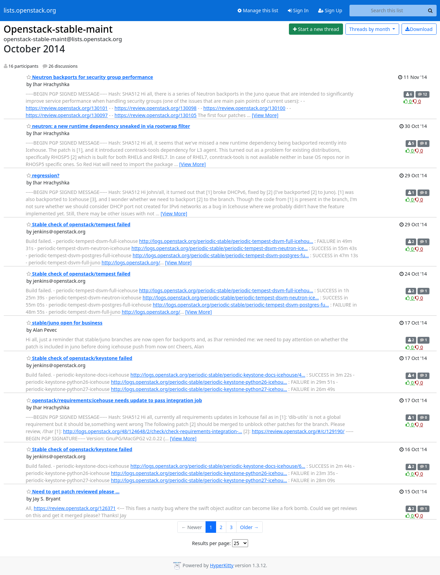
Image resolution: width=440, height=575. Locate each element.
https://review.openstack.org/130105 (156, 115)
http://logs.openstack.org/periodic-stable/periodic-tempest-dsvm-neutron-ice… (219, 248)
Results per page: (211, 543)
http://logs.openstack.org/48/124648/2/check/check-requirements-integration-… (152, 431)
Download (419, 29)
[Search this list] (387, 10)
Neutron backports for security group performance (90, 77)
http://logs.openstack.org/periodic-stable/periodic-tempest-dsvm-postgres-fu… (221, 255)
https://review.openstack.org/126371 (75, 508)
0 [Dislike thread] (417, 101)
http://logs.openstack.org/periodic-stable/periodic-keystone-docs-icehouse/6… (217, 466)
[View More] (265, 115)
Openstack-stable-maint (58, 28)
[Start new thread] (316, 29)
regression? (43, 175)
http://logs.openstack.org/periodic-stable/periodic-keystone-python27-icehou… (199, 389)
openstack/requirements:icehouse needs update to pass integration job (114, 400)
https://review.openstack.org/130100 (244, 108)
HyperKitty (221, 565)
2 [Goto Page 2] (221, 527)
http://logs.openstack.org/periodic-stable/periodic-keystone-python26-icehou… (199, 382)
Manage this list (258, 10)
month (370, 29)
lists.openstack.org (30, 10)
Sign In (298, 10)
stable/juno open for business (65, 322)
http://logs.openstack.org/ (131, 262)
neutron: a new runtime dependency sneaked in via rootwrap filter (108, 126)
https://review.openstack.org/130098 (156, 108)
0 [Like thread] (408, 101)
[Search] (430, 10)
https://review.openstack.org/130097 (67, 115)
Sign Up (330, 10)
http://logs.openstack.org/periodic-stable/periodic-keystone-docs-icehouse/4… (217, 375)
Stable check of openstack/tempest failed (79, 224)
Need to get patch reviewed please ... (73, 491)
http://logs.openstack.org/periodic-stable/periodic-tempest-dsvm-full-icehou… (226, 241)
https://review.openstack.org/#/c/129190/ (298, 431)
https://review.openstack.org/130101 (67, 108)
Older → (249, 527)
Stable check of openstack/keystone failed (79, 358)
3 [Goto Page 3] (231, 527)
